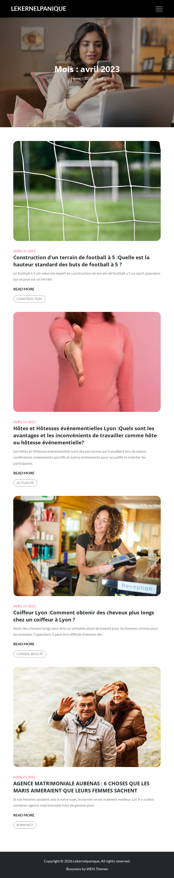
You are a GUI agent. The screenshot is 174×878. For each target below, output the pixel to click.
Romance (25, 825)
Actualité (25, 483)
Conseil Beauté (30, 654)
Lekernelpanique (38, 8)
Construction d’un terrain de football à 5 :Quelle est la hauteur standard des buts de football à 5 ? (81, 261)
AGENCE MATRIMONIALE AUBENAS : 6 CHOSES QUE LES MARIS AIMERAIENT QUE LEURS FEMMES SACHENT (81, 787)
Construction (29, 299)
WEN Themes (97, 869)
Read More (23, 289)
